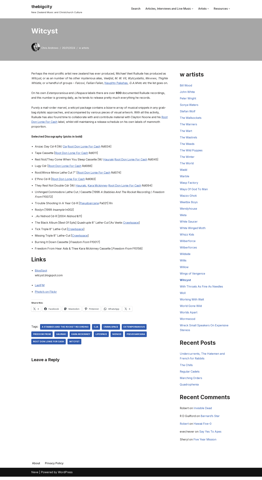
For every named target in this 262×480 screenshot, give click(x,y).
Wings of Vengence (193, 274)
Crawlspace (133, 228)
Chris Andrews (49, 47)
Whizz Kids (187, 235)
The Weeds (187, 144)
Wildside (185, 254)
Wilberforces (188, 248)
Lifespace (101, 339)
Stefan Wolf (188, 111)
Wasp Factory (189, 183)
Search (135, 8)
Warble (184, 176)
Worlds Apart (188, 313)
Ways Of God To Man (194, 189)
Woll (183, 293)
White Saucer (189, 222)
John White (187, 92)
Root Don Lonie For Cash (48, 127)
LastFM (40, 290)
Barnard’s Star (211, 417)
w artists (84, 47)
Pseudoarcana (90, 208)
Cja (66, 151)
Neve (34, 475)
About (36, 466)
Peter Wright (188, 98)
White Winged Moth (193, 228)
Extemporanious (134, 332)
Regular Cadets (190, 372)
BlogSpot (41, 276)
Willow (184, 267)
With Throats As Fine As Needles (202, 287)
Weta (183, 215)
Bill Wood (186, 85)
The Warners (188, 124)
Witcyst (74, 347)
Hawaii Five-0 (203, 425)
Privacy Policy (54, 466)
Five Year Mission (205, 441)
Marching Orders (191, 379)
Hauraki (110, 164)
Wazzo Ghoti (188, 196)
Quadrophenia (189, 385)
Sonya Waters (189, 105)
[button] (192, 8)
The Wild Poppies (191, 150)
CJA (96, 332)
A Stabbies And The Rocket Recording (65, 332)
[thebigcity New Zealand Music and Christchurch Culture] (56, 8)
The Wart (186, 131)
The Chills (186, 366)
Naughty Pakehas (128, 83)
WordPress (65, 475)
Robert (184, 425)
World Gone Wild (191, 307)
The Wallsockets (191, 118)
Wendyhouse (188, 209)
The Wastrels (188, 137)
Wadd (183, 170)
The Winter (187, 157)
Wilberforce (188, 241)
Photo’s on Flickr (46, 297)
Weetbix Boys (189, 202)
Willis (183, 261)
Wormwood (187, 319)
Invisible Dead (203, 409)
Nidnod (117, 339)
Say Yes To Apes (211, 433)
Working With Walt (192, 300)
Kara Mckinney (99, 190)
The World (187, 163)
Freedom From (42, 339)
